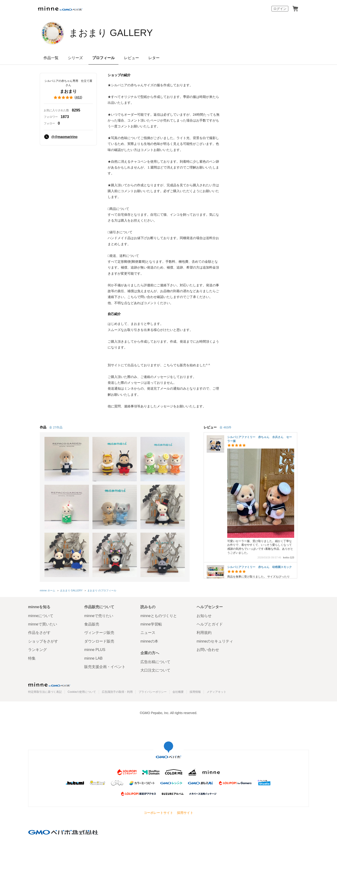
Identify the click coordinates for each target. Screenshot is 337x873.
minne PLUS (94, 650)
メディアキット (216, 691)
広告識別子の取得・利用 (117, 691)
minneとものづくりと (158, 616)
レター (154, 58)
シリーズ (75, 58)
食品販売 (91, 624)
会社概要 (178, 691)
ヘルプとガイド (210, 624)
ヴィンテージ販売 (99, 633)
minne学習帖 (151, 624)
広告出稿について (155, 662)
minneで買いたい (42, 624)
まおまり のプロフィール (101, 590)
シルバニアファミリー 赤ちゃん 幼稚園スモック (259, 567)
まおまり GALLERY (111, 33)
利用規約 (204, 633)
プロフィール (103, 58)
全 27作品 (55, 427)
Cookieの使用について (82, 691)
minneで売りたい (98, 616)
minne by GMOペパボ (60, 8)
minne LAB (93, 658)
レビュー (131, 58)
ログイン (279, 9)
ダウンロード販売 (99, 641)
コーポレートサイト (158, 813)
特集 (32, 658)
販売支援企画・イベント (104, 667)
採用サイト (185, 813)
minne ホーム (47, 590)
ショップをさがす (43, 641)
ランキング (37, 650)
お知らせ (204, 616)
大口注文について (155, 670)
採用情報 (195, 691)
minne (49, 685)
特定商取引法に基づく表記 (45, 691)
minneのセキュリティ (215, 641)
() (68, 97)
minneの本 (149, 641)
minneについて (40, 616)
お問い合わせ (208, 650)
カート (295, 8)
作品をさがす (39, 633)
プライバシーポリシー (153, 691)
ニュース (147, 633)
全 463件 (225, 427)
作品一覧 (51, 58)
